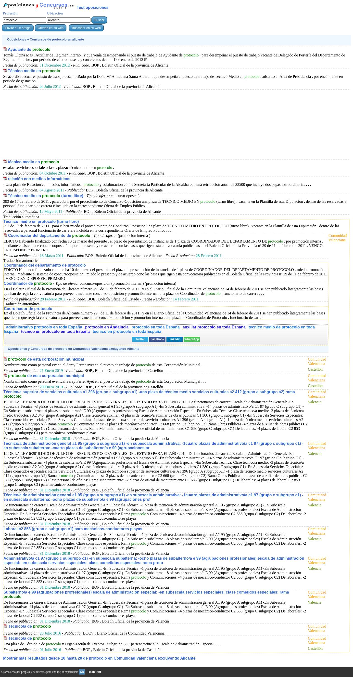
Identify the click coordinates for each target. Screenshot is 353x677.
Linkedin (174, 339)
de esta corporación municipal (46, 359)
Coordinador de (28, 283)
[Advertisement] (150, 124)
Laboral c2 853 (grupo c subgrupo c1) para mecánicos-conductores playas (72, 529)
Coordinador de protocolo (28, 309)
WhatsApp (191, 339)
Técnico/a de (29, 626)
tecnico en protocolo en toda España (55, 331)
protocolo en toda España (155, 327)
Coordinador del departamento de (49, 235)
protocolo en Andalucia (106, 327)
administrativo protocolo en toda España (44, 327)
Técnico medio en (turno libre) (45, 196)
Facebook (157, 339)
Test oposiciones (93, 7)
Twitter (140, 339)
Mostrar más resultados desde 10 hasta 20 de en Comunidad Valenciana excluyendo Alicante (99, 658)
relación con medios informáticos (39, 179)
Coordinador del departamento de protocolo (45, 265)
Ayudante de (29, 49)
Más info (95, 672)
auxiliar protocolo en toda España (214, 327)
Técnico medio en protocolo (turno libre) (41, 221)
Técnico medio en (34, 71)
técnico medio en (33, 162)
